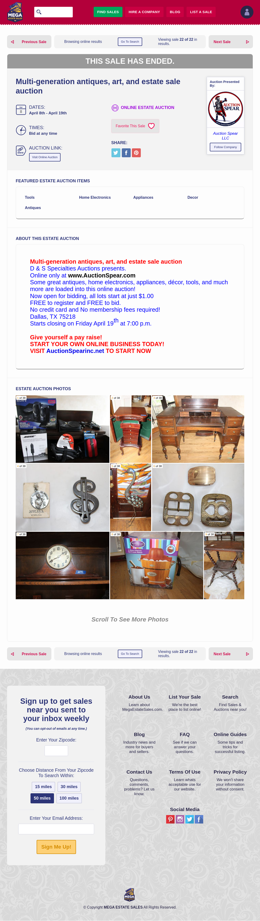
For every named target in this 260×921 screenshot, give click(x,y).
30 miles (69, 787)
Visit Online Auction (45, 157)
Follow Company (225, 147)
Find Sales (108, 12)
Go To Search (130, 42)
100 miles (69, 798)
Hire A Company (144, 12)
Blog (175, 12)
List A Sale (201, 12)
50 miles (42, 798)
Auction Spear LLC (225, 135)
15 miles (43, 787)
